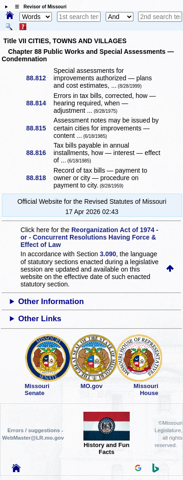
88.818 (39, 178)
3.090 (108, 254)
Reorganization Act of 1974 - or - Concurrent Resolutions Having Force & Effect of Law (89, 237)
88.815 (39, 128)
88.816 (39, 152)
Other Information (51, 301)
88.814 (39, 103)
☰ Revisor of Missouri (38, 6)
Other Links (39, 318)
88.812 (39, 78)
